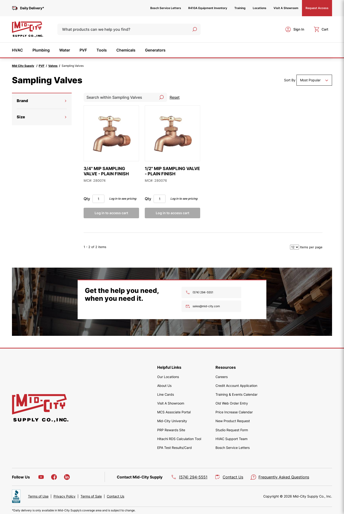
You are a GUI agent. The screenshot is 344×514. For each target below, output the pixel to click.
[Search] (194, 29)
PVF (41, 65)
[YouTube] (41, 477)
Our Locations (168, 377)
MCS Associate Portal (174, 412)
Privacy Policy (64, 496)
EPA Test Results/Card (174, 448)
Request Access (317, 8)
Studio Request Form (231, 430)
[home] (27, 29)
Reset (175, 97)
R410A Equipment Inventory (207, 8)
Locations (259, 8)
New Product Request (232, 421)
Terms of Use (38, 496)
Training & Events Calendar (236, 394)
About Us (164, 386)
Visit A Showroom (286, 8)
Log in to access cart (111, 213)
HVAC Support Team (231, 439)
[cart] (321, 29)
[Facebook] (54, 477)
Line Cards (165, 394)
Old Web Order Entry (231, 403)
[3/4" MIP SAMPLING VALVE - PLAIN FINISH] (111, 133)
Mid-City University (172, 421)
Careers (221, 377)
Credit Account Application (236, 386)
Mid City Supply (23, 65)
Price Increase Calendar (234, 412)
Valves (53, 65)
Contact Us (115, 496)
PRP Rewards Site (171, 430)
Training (240, 8)
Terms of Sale (91, 496)
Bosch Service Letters (165, 8)
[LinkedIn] (67, 477)
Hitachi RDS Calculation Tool (179, 439)
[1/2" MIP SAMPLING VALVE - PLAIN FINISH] (172, 133)
